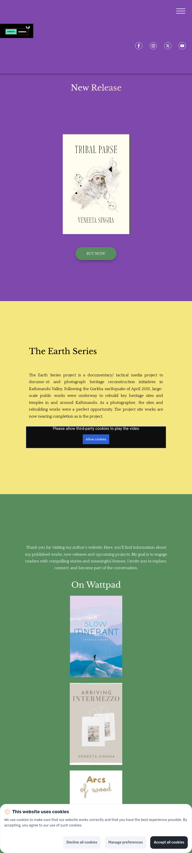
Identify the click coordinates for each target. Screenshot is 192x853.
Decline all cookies (81, 842)
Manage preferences (125, 842)
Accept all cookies (169, 842)
